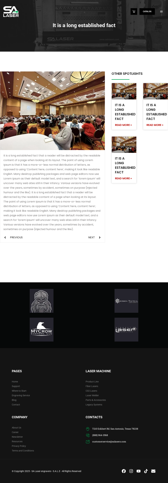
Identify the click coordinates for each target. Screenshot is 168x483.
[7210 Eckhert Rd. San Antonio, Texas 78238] (88, 429)
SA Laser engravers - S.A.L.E (46, 471)
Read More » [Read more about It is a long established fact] (123, 125)
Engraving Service (21, 395)
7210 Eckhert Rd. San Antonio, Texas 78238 (115, 428)
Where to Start (19, 390)
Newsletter (17, 437)
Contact (16, 404)
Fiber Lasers (92, 386)
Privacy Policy (19, 446)
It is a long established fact (125, 112)
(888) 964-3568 (100, 435)
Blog (14, 400)
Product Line (92, 381)
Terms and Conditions (23, 450)
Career (15, 432)
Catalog (147, 11)
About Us (16, 427)
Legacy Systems (94, 404)
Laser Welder (92, 395)
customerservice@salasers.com (109, 441)
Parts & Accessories (96, 400)
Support (16, 386)
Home (15, 381)
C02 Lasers (91, 390)
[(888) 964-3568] (88, 435)
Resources (17, 441)
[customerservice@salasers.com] (88, 442)
